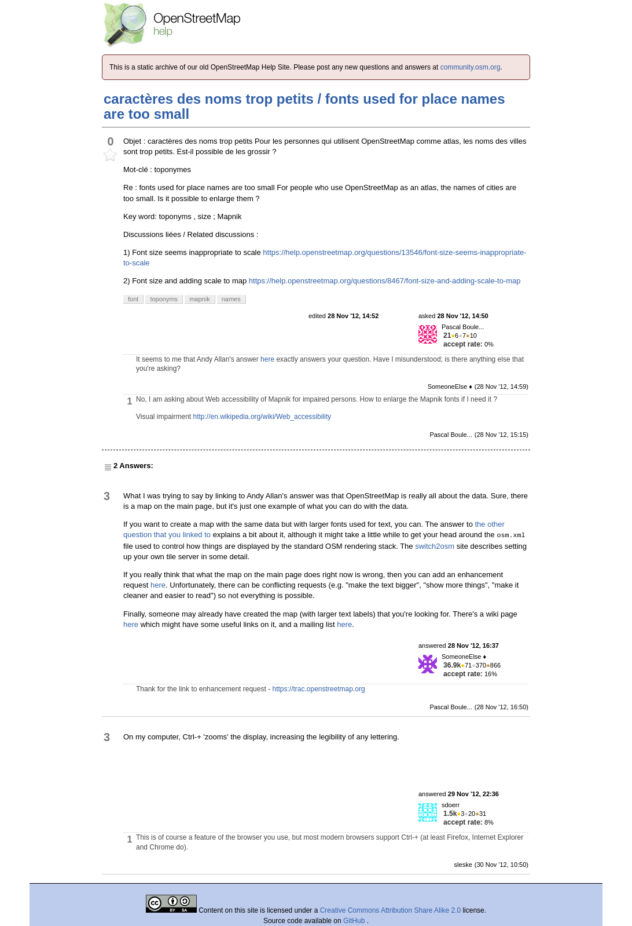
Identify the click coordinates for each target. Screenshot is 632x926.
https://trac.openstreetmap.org (318, 689)
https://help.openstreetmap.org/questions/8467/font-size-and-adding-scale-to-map (385, 280)
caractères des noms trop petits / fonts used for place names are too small (304, 106)
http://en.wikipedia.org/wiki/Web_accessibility (262, 417)
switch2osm (434, 546)
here (267, 359)
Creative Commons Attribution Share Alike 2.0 (390, 910)
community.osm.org (470, 67)
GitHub (355, 921)
